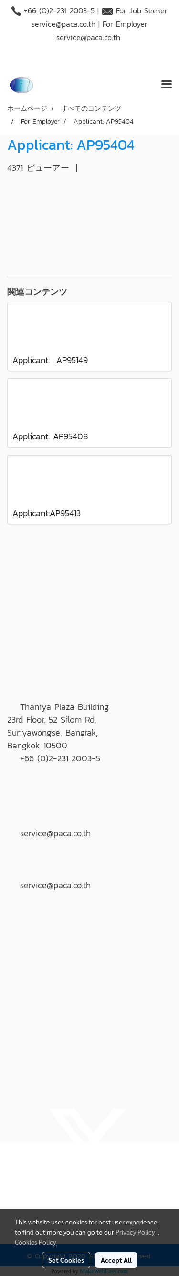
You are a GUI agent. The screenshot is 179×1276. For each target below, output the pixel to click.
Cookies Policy (35, 1241)
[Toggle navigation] (166, 84)
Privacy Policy (135, 1231)
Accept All (116, 1259)
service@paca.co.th (63, 24)
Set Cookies (66, 1259)
